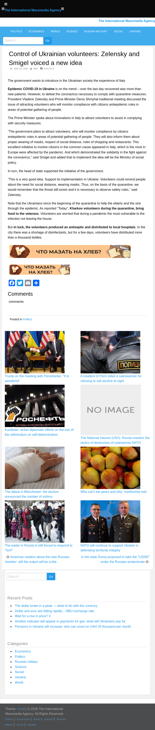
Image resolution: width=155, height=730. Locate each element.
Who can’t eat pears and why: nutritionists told (113, 491)
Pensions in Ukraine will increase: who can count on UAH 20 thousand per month (73, 626)
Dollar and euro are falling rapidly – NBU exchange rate (54, 611)
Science (72, 31)
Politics (16, 31)
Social (118, 31)
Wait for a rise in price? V (33, 616)
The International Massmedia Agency (32, 10)
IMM (36, 68)
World (55, 31)
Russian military (95, 31)
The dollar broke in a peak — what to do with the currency (56, 605)
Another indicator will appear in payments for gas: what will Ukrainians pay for (70, 621)
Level (21, 709)
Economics (36, 31)
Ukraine (135, 31)
